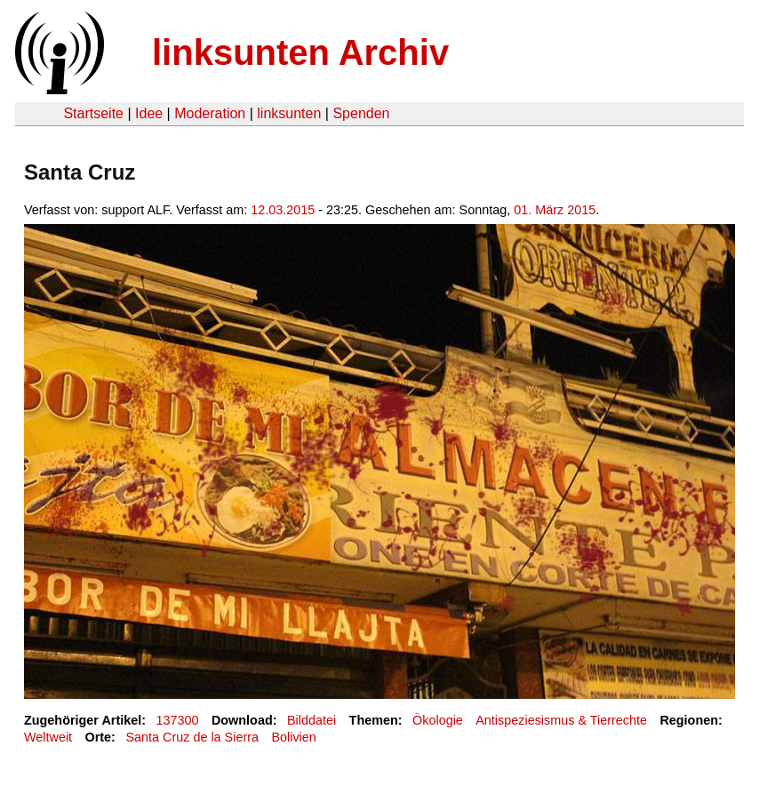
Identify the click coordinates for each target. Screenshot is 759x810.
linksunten (289, 113)
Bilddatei (311, 720)
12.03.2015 (283, 210)
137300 (177, 720)
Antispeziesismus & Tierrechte (561, 720)
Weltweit (48, 737)
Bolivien (293, 737)
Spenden (360, 113)
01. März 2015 (554, 210)
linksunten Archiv (300, 52)
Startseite (93, 113)
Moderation (209, 113)
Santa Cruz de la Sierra (192, 737)
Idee (149, 113)
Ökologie (437, 720)
